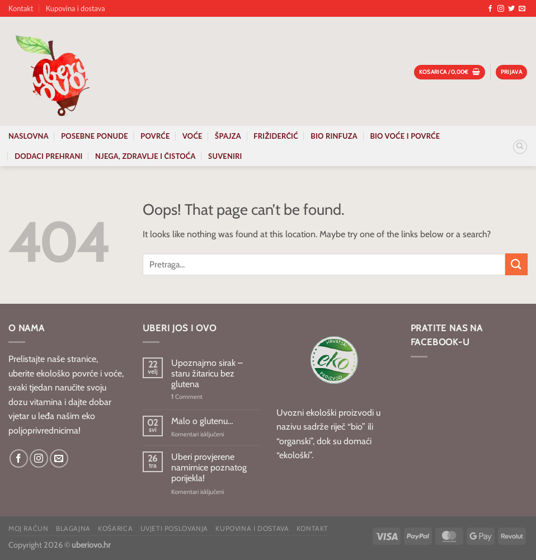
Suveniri (225, 156)
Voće (192, 135)
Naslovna (28, 135)
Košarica (115, 528)
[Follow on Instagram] (500, 9)
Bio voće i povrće (405, 135)
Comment (187, 397)
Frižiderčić (275, 135)
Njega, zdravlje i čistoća (145, 156)
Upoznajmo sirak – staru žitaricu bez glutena (207, 373)
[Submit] (516, 264)
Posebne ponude (94, 135)
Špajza (228, 135)
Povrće (155, 135)
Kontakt (20, 8)
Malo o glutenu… (202, 421)
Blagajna (73, 528)
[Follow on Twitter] (511, 9)
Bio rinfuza (334, 135)
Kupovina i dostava (75, 8)
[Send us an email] (522, 9)
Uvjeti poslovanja (174, 528)
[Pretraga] (520, 147)
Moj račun (28, 528)
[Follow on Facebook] (490, 9)
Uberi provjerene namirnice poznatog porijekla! (209, 467)
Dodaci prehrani (48, 156)
